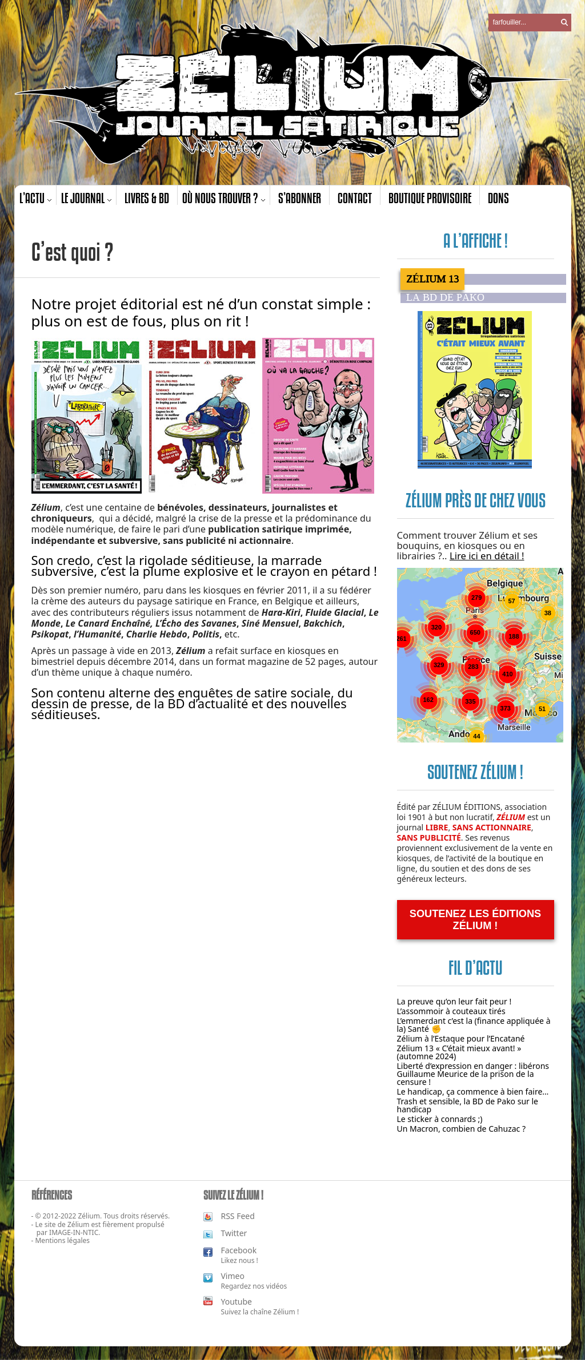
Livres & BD (147, 198)
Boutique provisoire (429, 198)
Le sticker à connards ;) (440, 1118)
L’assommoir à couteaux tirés (451, 1011)
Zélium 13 (432, 279)
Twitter (234, 1233)
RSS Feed (237, 1215)
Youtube (236, 1301)
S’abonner (299, 198)
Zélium (78, 1224)
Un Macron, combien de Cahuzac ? (461, 1128)
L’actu (32, 198)
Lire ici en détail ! (487, 555)
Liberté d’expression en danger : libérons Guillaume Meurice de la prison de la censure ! (473, 1073)
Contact (355, 198)
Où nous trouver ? (220, 198)
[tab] (483, 279)
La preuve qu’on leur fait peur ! (454, 1001)
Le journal (83, 198)
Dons (498, 198)
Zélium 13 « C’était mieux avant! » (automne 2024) (459, 1052)
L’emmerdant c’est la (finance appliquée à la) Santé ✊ (474, 1024)
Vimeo (232, 1275)
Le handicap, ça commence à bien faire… (473, 1091)
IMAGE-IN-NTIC (73, 1232)
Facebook (239, 1250)
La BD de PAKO (445, 298)
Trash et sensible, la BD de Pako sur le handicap (468, 1105)
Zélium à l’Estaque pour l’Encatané (461, 1038)
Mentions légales (62, 1240)
